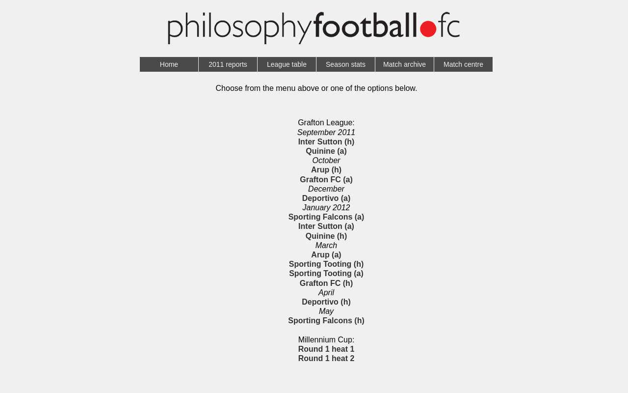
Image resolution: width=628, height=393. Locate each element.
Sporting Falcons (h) (326, 320)
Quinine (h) (326, 236)
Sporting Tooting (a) (326, 273)
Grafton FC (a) (326, 179)
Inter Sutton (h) (326, 142)
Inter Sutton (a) (326, 226)
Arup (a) (326, 255)
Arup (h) (326, 170)
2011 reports (228, 64)
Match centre (463, 64)
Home (169, 64)
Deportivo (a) (326, 198)
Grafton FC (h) (326, 283)
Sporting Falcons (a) (326, 217)
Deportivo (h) (326, 302)
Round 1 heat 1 (326, 349)
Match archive (404, 64)
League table (287, 64)
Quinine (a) (326, 151)
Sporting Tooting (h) (326, 264)
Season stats (346, 64)
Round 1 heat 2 (326, 358)
